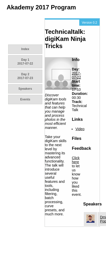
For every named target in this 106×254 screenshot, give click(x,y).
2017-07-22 (76, 75)
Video (80, 129)
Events (25, 99)
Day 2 (25, 76)
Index (25, 49)
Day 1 (25, 61)
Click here (76, 160)
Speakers (25, 89)
